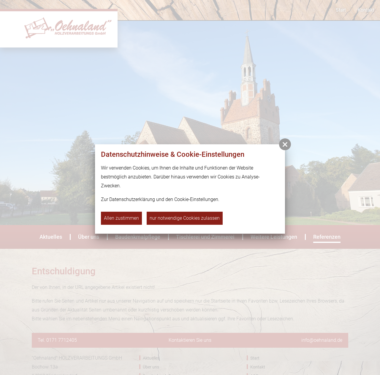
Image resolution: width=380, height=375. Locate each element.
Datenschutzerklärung (132, 199)
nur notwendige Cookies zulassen (185, 218)
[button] (285, 144)
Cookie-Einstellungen (196, 199)
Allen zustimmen (121, 218)
